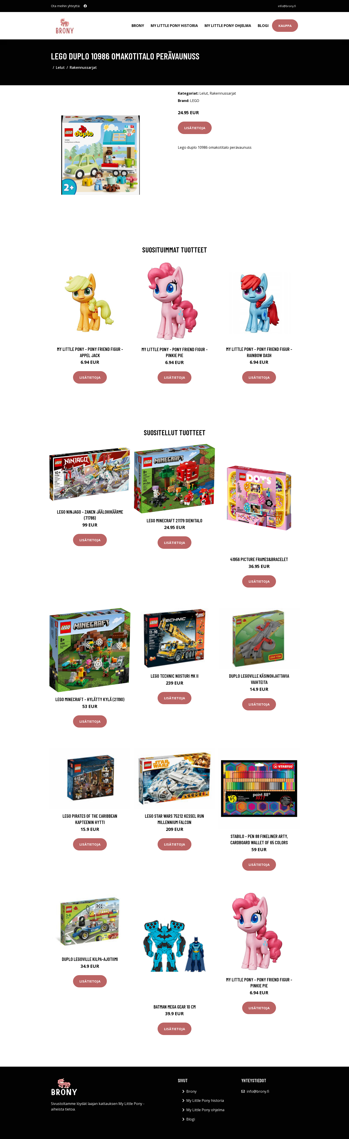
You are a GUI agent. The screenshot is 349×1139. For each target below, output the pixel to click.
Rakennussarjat (83, 63)
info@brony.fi (284, 6)
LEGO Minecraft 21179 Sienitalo (174, 516)
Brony (138, 23)
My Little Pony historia (174, 23)
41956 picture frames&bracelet (259, 555)
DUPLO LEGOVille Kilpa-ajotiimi (90, 955)
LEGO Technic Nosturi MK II (175, 672)
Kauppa (285, 23)
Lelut (60, 63)
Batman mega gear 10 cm (175, 1002)
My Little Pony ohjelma (228, 23)
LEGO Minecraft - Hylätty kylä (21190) (89, 695)
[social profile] (85, 6)
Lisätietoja (194, 124)
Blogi (263, 23)
